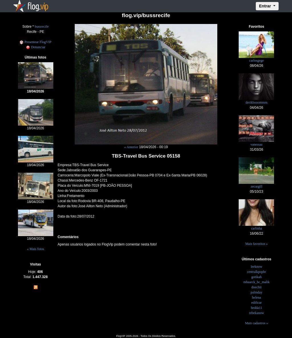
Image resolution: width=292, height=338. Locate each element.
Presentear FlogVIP (35, 42)
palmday (256, 292)
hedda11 (256, 308)
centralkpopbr (256, 272)
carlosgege (256, 61)
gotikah (256, 277)
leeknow (256, 267)
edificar (256, 303)
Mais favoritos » (256, 244)
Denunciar (35, 47)
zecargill (256, 186)
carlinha (256, 228)
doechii (256, 287)
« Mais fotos (35, 249)
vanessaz (256, 144)
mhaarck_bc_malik (257, 282)
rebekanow (256, 313)
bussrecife (42, 27)
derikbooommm (256, 102)
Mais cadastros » (256, 323)
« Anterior (131, 147)
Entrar (265, 6)
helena (256, 297)
